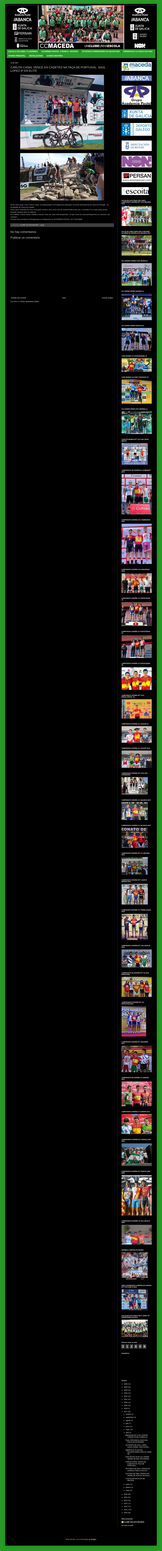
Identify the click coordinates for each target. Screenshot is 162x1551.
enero (128, 1490)
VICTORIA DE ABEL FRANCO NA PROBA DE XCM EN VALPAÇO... (138, 1474)
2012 (126, 1506)
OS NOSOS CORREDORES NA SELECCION (101, 51)
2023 (126, 1393)
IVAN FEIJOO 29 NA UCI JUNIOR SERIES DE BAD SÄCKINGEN (137, 1458)
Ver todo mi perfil (127, 1525)
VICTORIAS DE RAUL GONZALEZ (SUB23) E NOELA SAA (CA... (137, 1469)
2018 (126, 1408)
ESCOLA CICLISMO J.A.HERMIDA (23, 51)
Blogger (93, 1539)
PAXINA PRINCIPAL (16, 56)
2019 (126, 1405)
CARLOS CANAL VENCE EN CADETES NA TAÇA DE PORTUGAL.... (135, 1464)
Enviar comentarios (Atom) (29, 301)
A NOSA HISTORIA (55, 56)
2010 (126, 1513)
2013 (126, 1503)
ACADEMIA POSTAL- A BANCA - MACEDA (60, 51)
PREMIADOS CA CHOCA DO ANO (137, 51)
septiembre (130, 1417)
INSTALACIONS (36, 56)
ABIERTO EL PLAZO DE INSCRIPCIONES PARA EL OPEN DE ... (138, 1452)
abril (127, 1432)
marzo (128, 1484)
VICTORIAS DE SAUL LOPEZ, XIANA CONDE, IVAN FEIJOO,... (137, 1446)
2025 (126, 1387)
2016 (126, 1494)
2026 (126, 1384)
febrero (128, 1487)
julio (127, 1423)
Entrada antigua (107, 298)
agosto (128, 1420)
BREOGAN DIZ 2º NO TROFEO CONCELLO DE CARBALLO (136, 1436)
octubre (128, 1414)
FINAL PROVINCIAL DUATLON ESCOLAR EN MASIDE (136, 1441)
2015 (126, 1497)
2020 (126, 1402)
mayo (128, 1429)
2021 (126, 1399)
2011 (126, 1510)
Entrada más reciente (18, 298)
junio (128, 1426)
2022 (126, 1396)
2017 (126, 1412)
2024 (126, 1390)
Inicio (64, 298)
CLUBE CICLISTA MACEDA (134, 1522)
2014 (126, 1500)
